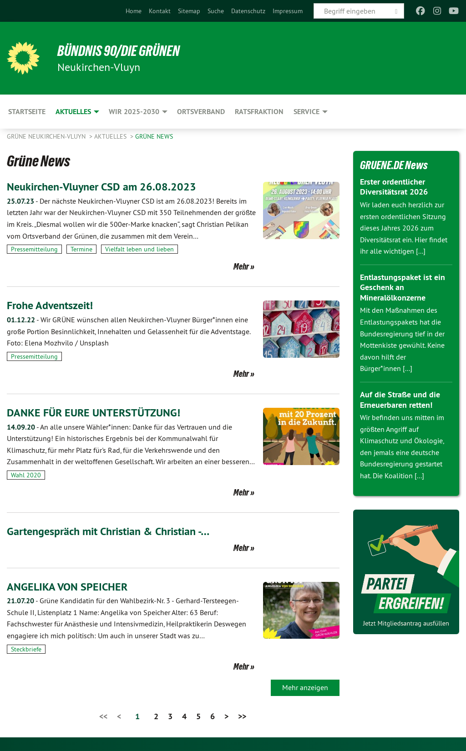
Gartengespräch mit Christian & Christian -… (108, 531)
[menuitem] (134, 11)
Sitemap (189, 11)
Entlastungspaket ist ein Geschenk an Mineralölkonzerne (402, 287)
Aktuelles (111, 136)
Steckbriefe (26, 649)
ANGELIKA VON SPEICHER (67, 587)
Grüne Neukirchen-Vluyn (47, 136)
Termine (81, 249)
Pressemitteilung (34, 249)
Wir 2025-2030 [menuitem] (134, 111)
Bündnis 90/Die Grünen (119, 51)
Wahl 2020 (26, 475)
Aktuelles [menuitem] (73, 111)
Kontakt (160, 11)
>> (242, 716)
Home (134, 11)
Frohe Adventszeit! (50, 305)
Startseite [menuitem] (27, 111)
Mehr (241, 266)
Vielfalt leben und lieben (139, 249)
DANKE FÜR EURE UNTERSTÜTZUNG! (93, 413)
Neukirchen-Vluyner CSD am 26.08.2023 (101, 187)
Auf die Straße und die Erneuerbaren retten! (400, 399)
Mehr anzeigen (305, 687)
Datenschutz (248, 11)
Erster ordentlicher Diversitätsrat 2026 (394, 186)
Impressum (288, 11)
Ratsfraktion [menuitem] (259, 111)
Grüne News (154, 136)
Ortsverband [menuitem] (201, 111)
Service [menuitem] (306, 111)
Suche (216, 11)
